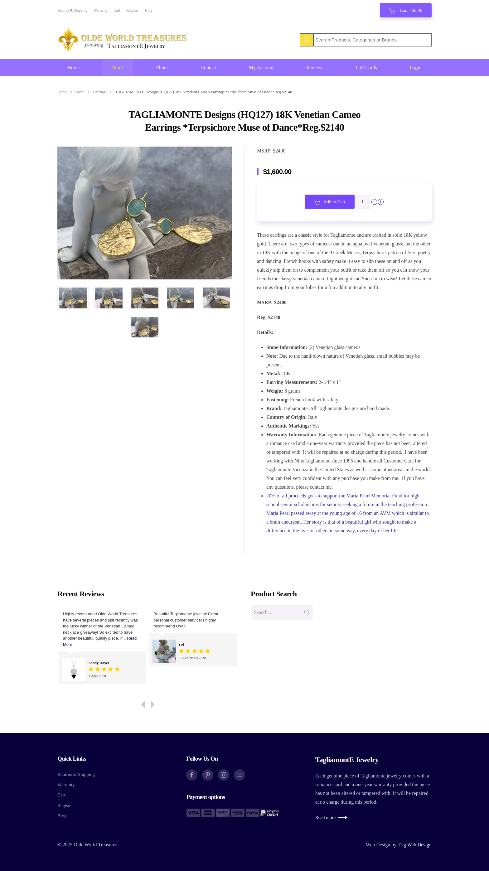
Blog (148, 10)
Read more (325, 817)
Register (132, 10)
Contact (208, 67)
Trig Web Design (415, 844)
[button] (73, 298)
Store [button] (117, 67)
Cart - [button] (405, 11)
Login (415, 67)
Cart (117, 10)
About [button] (162, 67)
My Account (261, 67)
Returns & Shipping (72, 10)
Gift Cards (366, 67)
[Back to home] (122, 40)
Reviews (314, 67)
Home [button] (73, 67)
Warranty (100, 10)
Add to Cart (330, 202)
